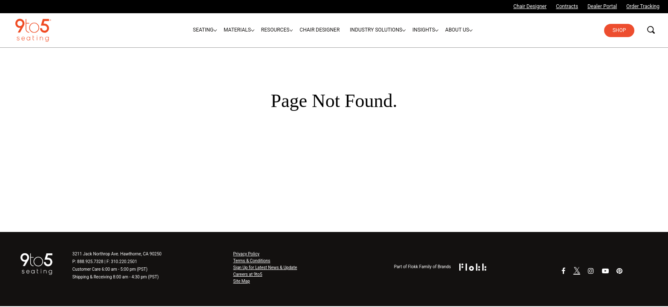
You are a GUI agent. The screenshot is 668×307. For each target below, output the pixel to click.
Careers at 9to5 (247, 274)
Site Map (241, 281)
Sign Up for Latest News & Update (265, 267)
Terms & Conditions (251, 260)
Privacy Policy (246, 254)
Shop (619, 30)
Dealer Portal (602, 6)
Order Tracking (642, 6)
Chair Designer (530, 6)
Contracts (567, 6)
